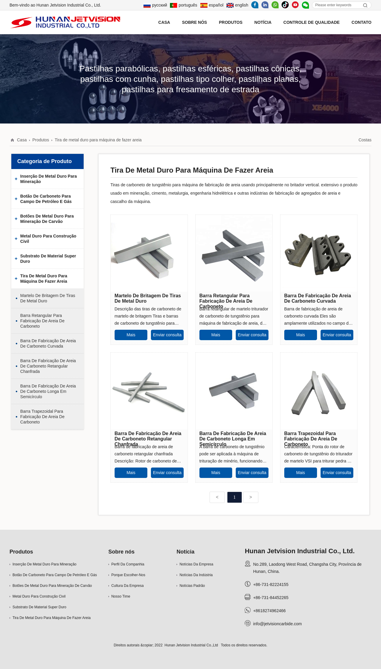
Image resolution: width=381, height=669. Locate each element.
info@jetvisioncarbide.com (277, 623)
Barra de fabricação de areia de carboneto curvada (48, 343)
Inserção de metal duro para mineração (48, 179)
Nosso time (120, 596)
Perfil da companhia (127, 564)
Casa (22, 139)
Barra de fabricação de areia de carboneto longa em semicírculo (48, 391)
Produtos (230, 22)
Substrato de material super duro (48, 259)
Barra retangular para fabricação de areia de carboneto (42, 321)
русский (155, 5)
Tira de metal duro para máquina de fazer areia (98, 139)
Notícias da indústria (196, 575)
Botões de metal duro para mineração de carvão (47, 219)
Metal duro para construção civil (48, 239)
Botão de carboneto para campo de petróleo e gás (46, 199)
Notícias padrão (192, 586)
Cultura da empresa (127, 586)
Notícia (185, 552)
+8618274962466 (269, 610)
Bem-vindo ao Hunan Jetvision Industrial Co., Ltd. (55, 5)
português (183, 5)
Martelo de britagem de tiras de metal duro (47, 298)
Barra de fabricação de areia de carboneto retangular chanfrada (48, 366)
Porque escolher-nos (128, 575)
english (237, 5)
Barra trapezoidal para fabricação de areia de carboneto (42, 416)
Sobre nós (121, 552)
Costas (364, 139)
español (212, 5)
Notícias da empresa (196, 564)
